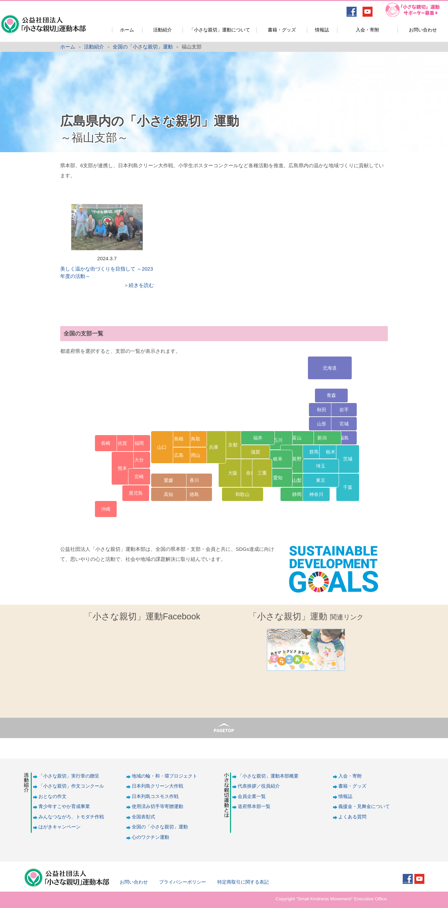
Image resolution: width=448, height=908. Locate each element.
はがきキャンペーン (59, 826)
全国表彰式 (143, 816)
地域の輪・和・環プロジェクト (164, 776)
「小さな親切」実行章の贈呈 (68, 776)
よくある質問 (352, 816)
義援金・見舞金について (364, 806)
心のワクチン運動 (150, 837)
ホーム (127, 29)
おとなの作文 (52, 796)
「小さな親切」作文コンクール (71, 786)
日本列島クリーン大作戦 (157, 786)
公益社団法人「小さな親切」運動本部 (42, 19)
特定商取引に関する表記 (243, 882)
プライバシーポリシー (182, 882)
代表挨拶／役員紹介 (259, 786)
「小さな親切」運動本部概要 (268, 776)
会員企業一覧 (252, 796)
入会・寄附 (367, 29)
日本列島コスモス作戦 (155, 796)
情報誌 (322, 29)
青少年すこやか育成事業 (64, 806)
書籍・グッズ (282, 29)
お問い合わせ (423, 29)
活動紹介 (162, 29)
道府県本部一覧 (254, 806)
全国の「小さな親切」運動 (143, 46)
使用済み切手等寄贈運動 (157, 806)
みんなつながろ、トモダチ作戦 (71, 816)
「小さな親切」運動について (219, 29)
